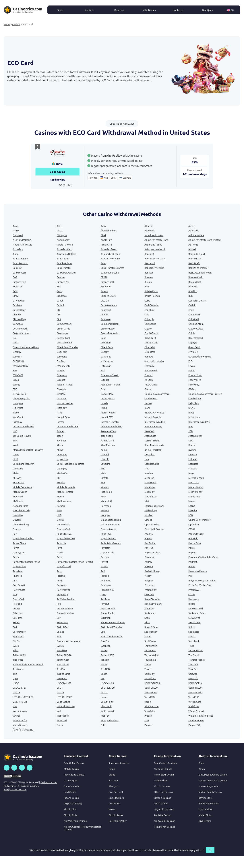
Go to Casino (57, 171)
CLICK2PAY (194, 314)
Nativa (191, 505)
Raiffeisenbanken (66, 599)
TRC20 (104, 664)
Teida (191, 645)
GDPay (191, 389)
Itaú (15, 431)
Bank (103, 263)
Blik (59, 286)
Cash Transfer (151, 305)
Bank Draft (194, 263)
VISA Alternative (66, 706)
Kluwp (60, 449)
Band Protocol (20, 263)
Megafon (149, 477)
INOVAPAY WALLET (154, 412)
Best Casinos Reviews (165, 763)
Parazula (61, 543)
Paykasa (105, 557)
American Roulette (119, 763)
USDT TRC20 (195, 687)
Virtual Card (194, 701)
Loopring (106, 463)
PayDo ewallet (152, 552)
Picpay (147, 575)
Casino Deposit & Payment (213, 780)
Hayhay (148, 403)
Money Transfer (65, 491)
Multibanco (194, 496)
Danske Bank (63, 337)
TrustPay (192, 668)
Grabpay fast (108, 398)
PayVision (18, 571)
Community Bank (110, 323)
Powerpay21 (63, 589)
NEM (59, 510)
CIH (59, 314)
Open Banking (151, 524)
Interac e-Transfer (110, 421)
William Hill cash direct (200, 715)
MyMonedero (64, 501)
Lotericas (193, 463)
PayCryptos (19, 552)
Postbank (106, 585)
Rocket (16, 608)
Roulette (178, 10)
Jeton (60, 435)
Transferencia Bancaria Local (28, 664)
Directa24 (149, 347)
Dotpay (105, 351)
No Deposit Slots (163, 768)
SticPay (16, 641)
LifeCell (105, 454)
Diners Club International (26, 347)
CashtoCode (19, 309)
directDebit (194, 347)
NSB (190, 515)
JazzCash (149, 431)
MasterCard (63, 473)
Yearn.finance (20, 724)
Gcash (147, 389)
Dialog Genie (151, 342)
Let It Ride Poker (118, 820)
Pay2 (59, 547)
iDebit (16, 412)
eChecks (148, 356)
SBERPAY (17, 617)
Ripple (191, 603)
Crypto (148, 328)
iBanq (147, 407)
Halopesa (18, 403)
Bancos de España (110, 258)
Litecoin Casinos (162, 797)
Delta (16, 342)
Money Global (195, 487)
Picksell (105, 575)
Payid (60, 557)
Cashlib (192, 305)
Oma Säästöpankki (111, 519)
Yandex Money (196, 720)
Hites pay (62, 407)
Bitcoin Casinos (162, 786)
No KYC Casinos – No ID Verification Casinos (82, 828)
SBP (59, 617)
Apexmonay (63, 239)
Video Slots (205, 815)
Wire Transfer (20, 720)
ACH (59, 225)
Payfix (16, 557)
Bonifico (192, 291)
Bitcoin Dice (70, 809)
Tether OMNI (19, 655)
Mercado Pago (196, 477)
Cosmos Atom (196, 323)
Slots (60, 10)
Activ (103, 225)
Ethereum (62, 375)
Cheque (17, 314)
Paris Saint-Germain (111, 543)
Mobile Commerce (22, 487)
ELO (190, 361)
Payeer (192, 552)
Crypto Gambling (73, 803)
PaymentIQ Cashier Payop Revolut (75, 561)
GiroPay (61, 393)
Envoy (191, 365)
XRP (146, 720)
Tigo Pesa (18, 659)
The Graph (193, 655)
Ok (210, 850)
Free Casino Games (74, 774)
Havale (104, 403)
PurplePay (62, 594)
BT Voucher (19, 300)
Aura (15, 253)
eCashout (106, 356)
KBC (190, 440)
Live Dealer (205, 820)
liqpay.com (62, 459)
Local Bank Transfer (23, 463)
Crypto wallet (195, 328)
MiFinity (61, 482)
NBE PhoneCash (21, 510)
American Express (153, 235)
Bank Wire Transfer (198, 267)
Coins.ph (149, 319)
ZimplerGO (194, 724)
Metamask (18, 482)
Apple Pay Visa (65, 244)
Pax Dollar (150, 543)
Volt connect (107, 711)
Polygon (148, 580)
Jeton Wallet (195, 435)
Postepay (149, 585)
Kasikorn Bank (152, 440)
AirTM (16, 230)
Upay (15, 678)
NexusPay (18, 515)
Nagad (191, 501)
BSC (190, 295)
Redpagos (193, 599)
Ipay (190, 426)
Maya (191, 473)
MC (58, 477)
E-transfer (149, 351)
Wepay (148, 715)
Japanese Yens (108, 431)
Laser (16, 454)
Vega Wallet (63, 701)
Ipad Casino (70, 791)
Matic (103, 473)
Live (146, 459)
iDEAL (191, 407)
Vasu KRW (149, 696)
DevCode (106, 342)
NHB (59, 515)
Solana (60, 631)
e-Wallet (192, 351)
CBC (59, 309)
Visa (15, 706)
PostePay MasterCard (200, 585)
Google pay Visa (21, 398)
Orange (17, 529)
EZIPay (16, 384)
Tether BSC (150, 650)
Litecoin (105, 459)
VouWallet (150, 711)
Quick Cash (18, 599)
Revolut (105, 603)
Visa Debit (106, 706)
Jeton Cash (150, 435)
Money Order (20, 491)
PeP (103, 571)
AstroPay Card (64, 249)
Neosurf (105, 510)
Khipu (60, 445)
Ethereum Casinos (163, 791)
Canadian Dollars (197, 300)
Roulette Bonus (162, 815)
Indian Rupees (108, 412)
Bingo (112, 768)
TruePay (61, 668)
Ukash (104, 673)
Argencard (106, 244)
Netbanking (150, 510)
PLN (15, 580)
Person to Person (197, 571)
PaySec (104, 566)
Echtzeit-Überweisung (199, 356)
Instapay (17, 421)
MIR (103, 482)
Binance (148, 277)
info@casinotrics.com (15, 789)
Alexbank (149, 230)
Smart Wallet (151, 627)
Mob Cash (193, 482)
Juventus (61, 440)
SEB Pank (106, 617)
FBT (15, 389)
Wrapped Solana (110, 720)
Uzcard (104, 696)
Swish (16, 645)
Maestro (192, 468)
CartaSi (60, 305)
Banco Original (20, 258)
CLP (59, 319)
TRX (15, 673)
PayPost (192, 561)
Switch (60, 645)
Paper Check (19, 543)
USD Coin (193, 678)
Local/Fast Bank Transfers (70, 463)
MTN (103, 496)
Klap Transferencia (154, 445)
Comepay (18, 323)
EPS (103, 370)
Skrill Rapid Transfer (111, 627)
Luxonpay (62, 468)
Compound (150, 323)
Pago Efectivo (64, 533)
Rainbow (105, 599)
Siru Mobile (194, 622)
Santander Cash (196, 613)
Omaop (148, 519)
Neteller (192, 510)
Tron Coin (193, 664)
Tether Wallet (151, 655)
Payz (59, 571)
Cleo (146, 314)
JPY (15, 440)
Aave (15, 225)
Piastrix (61, 575)
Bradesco (62, 295)
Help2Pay (193, 403)
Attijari (192, 249)
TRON (147, 664)
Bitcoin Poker (116, 815)
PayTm (191, 566)
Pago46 (148, 533)
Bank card (149, 263)
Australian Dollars (66, 253)
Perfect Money (152, 571)
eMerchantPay (20, 365)
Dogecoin (62, 351)
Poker (112, 809)
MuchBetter (150, 496)
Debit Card (150, 337)
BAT (15, 277)
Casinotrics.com (48, 782)
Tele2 (15, 650)
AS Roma (193, 244)
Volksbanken (20, 711)
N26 (146, 501)
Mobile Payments (66, 487)
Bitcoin (148, 281)
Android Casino (72, 786)
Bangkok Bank (64, 263)
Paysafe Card (64, 566)
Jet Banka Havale (22, 435)
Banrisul (148, 272)
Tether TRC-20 (64, 655)
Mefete (104, 477)
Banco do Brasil (196, 253)
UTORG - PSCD (64, 696)
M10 (103, 468)
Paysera (148, 566)
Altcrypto (62, 235)
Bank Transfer (64, 267)
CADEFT (105, 300)
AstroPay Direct (109, 249)
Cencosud (106, 309)
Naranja (61, 505)
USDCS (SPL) (19, 687)
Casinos (89, 10)
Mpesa (60, 496)
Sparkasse (193, 631)
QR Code (149, 594)
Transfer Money (196, 659)
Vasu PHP (193, 696)
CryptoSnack (151, 333)
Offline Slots (205, 797)
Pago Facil (106, 533)
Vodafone (193, 706)
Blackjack (207, 10)
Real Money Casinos (164, 826)
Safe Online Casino (74, 763)
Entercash (106, 365)
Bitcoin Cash (194, 281)
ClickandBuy (19, 319)
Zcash (60, 724)
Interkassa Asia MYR (199, 421)
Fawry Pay (193, 384)
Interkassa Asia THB (67, 426)
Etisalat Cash (195, 375)
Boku (59, 291)
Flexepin (61, 389)
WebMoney (63, 715)
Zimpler (148, 724)
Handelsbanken (65, 403)
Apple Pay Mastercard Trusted (204, 239)
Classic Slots (205, 809)
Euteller (105, 379)
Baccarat (113, 780)
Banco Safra (63, 258)
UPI (102, 678)
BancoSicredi (195, 258)
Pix (190, 575)
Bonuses (119, 10)
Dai (14, 337)
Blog (201, 763)
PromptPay (150, 589)
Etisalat (148, 375)
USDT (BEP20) (108, 687)
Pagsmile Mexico (66, 538)
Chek (191, 309)
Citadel (104, 314)
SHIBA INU (62, 622)
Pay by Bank (194, 543)
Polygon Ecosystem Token (202, 580)
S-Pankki (149, 608)
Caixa (147, 300)
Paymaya (149, 557)
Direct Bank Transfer (67, 347)
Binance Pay (63, 281)
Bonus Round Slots (209, 803)
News (202, 768)
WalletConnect (196, 711)
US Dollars (150, 678)
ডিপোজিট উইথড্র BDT (24, 729)
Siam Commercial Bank (113, 622)
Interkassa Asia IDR (154, 421)
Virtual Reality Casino (210, 791)
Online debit (63, 524)
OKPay (60, 519)
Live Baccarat (116, 791)
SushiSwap (150, 641)
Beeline (61, 277)
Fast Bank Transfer (110, 384)
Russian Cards (108, 608)
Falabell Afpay (64, 384)
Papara (148, 538)
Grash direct (150, 398)
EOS (15, 370)
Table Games (148, 10)
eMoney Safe (63, 365)
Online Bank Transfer (199, 519)
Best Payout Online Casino (213, 774)
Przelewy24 (194, 589)
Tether (104, 650)
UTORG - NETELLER (23, 696)
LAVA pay (62, 454)
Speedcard (18, 636)
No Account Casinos (164, 820)
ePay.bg (61, 370)
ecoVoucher (107, 361)
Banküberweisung (66, 272)
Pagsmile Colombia (23, 538)
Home (7, 24)
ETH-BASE (18, 375)
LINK (15, 459)
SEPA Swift (194, 617)
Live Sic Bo (114, 803)
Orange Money (108, 529)
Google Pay (107, 393)
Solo (103, 631)
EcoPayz (61, 361)
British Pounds (152, 295)
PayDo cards (107, 552)
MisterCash (150, 482)
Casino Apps (70, 780)
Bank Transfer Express (112, 267)
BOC (15, 291)
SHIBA (16, 622)
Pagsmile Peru (108, 538)
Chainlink (149, 309)
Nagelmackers (20, 505)
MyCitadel (18, 501)
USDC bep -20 (64, 683)
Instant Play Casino (209, 786)
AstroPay (18, 249)
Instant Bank (63, 417)
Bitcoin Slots (70, 815)
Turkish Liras (63, 673)
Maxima (148, 473)
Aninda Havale (196, 235)
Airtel (191, 225)
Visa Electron (151, 706)
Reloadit (17, 603)
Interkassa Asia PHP (23, 426)
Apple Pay (106, 239)
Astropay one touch (154, 249)
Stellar (191, 636)
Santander (149, 613)
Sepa (147, 617)
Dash (103, 337)
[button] (232, 9)
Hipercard (18, 407)
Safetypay (18, 613)
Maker (16, 473)
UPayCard (62, 678)
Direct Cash (107, 347)
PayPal (104, 561)
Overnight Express (154, 529)
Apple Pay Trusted (22, 244)
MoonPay (149, 491)
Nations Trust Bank (154, 505)
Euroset (61, 379)
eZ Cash (148, 379)
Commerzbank (64, 323)
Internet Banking (153, 426)
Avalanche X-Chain (110, 253)
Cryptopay (62, 333)
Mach (147, 468)
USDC (16, 683)
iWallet (60, 431)
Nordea (148, 515)
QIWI (103, 594)
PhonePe (17, 575)
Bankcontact (19, 272)
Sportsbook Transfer (112, 636)
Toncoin (105, 659)
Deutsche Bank (64, 342)
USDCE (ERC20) (152, 683)
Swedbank (194, 641)
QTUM (191, 594)
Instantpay (194, 417)
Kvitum (192, 449)
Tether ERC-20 (195, 650)
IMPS (59, 412)
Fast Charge (150, 384)
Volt (59, 711)
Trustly (148, 668)
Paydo (60, 552)
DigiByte (192, 342)
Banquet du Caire (110, 272)
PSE (15, 594)
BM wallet (106, 286)
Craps (112, 774)
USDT (60, 687)
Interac (60, 421)
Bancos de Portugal (154, 258)
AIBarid (148, 225)
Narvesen (106, 505)
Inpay (191, 412)
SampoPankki (108, 613)
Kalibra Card (107, 440)
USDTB (16, 692)
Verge (147, 701)
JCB (190, 431)
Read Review (57, 179)
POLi (59, 580)
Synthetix (106, 645)
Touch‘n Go (150, 659)
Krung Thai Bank (153, 449)
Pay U (16, 547)
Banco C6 (149, 253)
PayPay (148, 561)
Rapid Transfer (152, 599)
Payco (191, 547)
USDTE (60, 692)
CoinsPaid (193, 319)
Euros (16, 379)
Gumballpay (194, 398)
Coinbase (106, 319)
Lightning (149, 454)
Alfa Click (193, 230)
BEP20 (104, 277)
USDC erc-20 (107, 683)
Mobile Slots (160, 780)
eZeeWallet (194, 379)
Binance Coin (19, 281)
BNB (146, 286)
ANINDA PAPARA (22, 239)
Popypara (62, 585)
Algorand (18, 235)
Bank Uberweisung (154, 267)
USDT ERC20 (151, 687)
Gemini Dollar (20, 393)
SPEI (59, 636)
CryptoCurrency (21, 333)
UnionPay (149, 673)
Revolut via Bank (153, 603)
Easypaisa (62, 356)
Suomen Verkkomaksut (69, 641)
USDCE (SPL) (195, 683)
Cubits (191, 333)
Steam (147, 636)
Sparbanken (150, 631)
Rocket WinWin (65, 608)
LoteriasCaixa (151, 463)
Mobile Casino (71, 768)
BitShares (18, 286)
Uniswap (192, 673)
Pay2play (105, 547)
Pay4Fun (148, 547)
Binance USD (107, 281)
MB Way (17, 477)
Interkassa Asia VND (111, 426)
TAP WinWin (150, 645)
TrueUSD (105, 668)
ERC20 (191, 370)
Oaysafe (17, 519)
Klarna (191, 445)
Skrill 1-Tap (62, 627)
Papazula (193, 538)
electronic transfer (154, 361)
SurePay (105, 641)
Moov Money (195, 491)
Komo (104, 449)
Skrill (15, 627)
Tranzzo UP (63, 664)
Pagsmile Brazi (196, 533)
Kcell (15, 445)
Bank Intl (17, 267)
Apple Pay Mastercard (156, 239)
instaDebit (18, 417)
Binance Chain (195, 277)
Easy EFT (17, 356)
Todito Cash (63, 659)
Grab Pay (61, 398)
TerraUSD (62, 650)
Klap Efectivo (108, 445)
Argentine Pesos (153, 244)
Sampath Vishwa (65, 613)
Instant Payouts (152, 417)
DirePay (17, 351)
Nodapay (105, 515)
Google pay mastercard (157, 393)
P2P (15, 533)
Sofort (191, 627)
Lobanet (192, 459)
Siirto (147, 622)
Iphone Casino (71, 797)
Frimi (103, 389)
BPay (15, 295)
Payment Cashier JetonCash (203, 557)
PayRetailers (19, 566)
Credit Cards (63, 328)
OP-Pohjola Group (110, 524)
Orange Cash (63, 529)
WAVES (17, 715)
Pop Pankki (19, 585)
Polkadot (106, 580)
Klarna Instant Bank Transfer (28, 449)
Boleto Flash (151, 291)
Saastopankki (195, 608)
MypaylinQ (106, 501)
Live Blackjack (116, 797)
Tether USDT (107, 655)
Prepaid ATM (107, 589)
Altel (103, 235)
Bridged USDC (108, 295)
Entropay (149, 365)
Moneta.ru (149, 487)
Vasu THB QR (20, 701)
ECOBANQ (18, 361)
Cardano (17, 305)
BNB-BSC (193, 286)
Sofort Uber (19, 631)
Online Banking (21, 524)
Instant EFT (107, 417)
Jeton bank (107, 435)
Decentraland (195, 337)
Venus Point (107, 701)
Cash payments (109, 305)
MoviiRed (18, 496)
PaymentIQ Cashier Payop (26, 561)
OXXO (191, 529)
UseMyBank (150, 692)
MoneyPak (106, 491)
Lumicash (18, 468)
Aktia (59, 230)
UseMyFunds (195, 692)
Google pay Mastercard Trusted (205, 393)
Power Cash (19, 589)
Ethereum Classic (110, 375)
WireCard (62, 720)
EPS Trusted (150, 370)
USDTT (104, 692)
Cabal (60, 300)
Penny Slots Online (164, 774)
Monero (105, 487)
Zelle (103, 724)
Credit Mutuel (108, 328)
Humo (104, 407)
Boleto (104, 291)
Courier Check (20, 328)
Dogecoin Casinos (163, 809)
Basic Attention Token (200, 272)
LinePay (192, 454)
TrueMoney (18, 668)
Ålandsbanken (108, 230)
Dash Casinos (161, 803)
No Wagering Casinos (75, 820)
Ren (59, 603)
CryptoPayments (109, 333)
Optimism (193, 524)
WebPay (105, 715)
